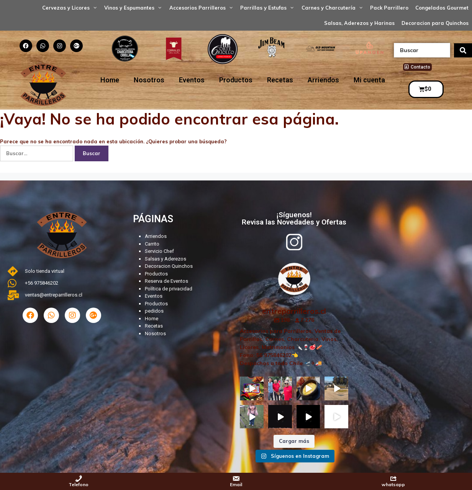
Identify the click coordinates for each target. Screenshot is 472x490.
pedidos (154, 311)
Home (109, 80)
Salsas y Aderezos (165, 259)
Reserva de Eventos (166, 281)
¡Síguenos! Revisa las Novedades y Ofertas (294, 218)
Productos (235, 80)
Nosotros (149, 80)
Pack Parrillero (389, 8)
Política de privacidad (168, 289)
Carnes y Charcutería (334, 7)
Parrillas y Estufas (269, 7)
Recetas (280, 80)
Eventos (192, 80)
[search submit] (463, 50)
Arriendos (323, 80)
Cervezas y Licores (71, 7)
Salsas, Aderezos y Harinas (359, 23)
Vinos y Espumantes (135, 7)
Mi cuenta (369, 80)
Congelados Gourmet (442, 8)
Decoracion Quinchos (169, 266)
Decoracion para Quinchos (435, 23)
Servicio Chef (159, 251)
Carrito (152, 244)
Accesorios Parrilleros (203, 7)
